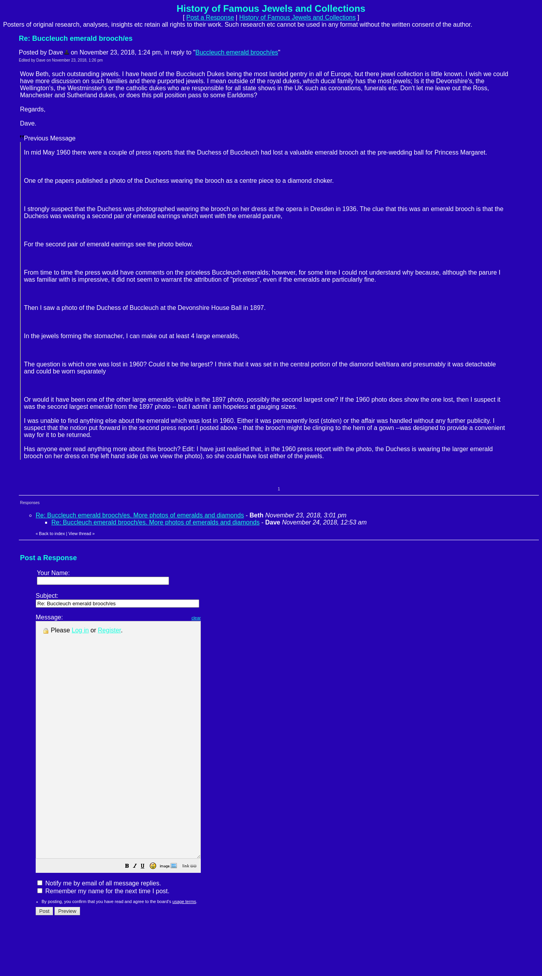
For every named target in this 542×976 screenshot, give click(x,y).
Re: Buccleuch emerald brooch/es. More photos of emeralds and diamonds (140, 515)
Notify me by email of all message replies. (99, 930)
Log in (80, 630)
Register (109, 630)
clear (215, 617)
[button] (147, 913)
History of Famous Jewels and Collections (297, 17)
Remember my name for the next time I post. (103, 938)
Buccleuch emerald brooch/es (236, 52)
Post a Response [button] (210, 17)
